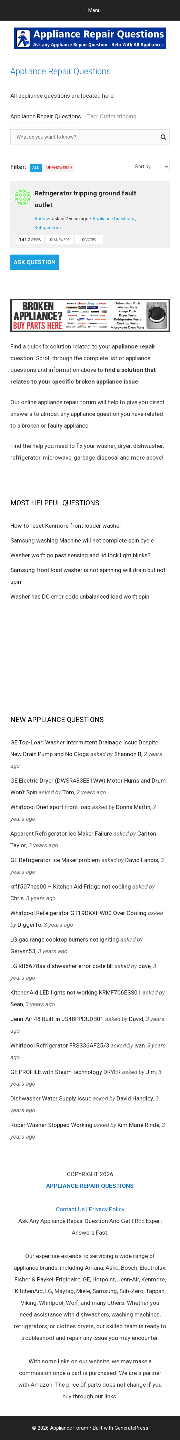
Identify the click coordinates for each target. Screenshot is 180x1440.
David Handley (135, 1098)
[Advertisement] (90, 657)
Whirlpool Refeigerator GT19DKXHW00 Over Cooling (78, 913)
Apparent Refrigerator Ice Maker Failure (61, 833)
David (136, 1018)
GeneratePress (131, 1428)
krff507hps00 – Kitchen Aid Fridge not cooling (70, 886)
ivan (139, 1045)
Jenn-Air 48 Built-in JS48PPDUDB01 (57, 1018)
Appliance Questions (113, 218)
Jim (151, 1071)
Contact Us (70, 1209)
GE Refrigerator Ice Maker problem (55, 860)
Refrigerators (47, 227)
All (35, 167)
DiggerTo (29, 924)
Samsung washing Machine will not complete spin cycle (82, 540)
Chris (17, 898)
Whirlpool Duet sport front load (50, 807)
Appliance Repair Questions (60, 71)
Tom (68, 792)
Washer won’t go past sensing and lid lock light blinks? (80, 555)
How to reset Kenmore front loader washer (65, 525)
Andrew (42, 218)
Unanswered (59, 167)
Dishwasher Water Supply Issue (50, 1098)
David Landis (141, 860)
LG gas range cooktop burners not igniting (64, 939)
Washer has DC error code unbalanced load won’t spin (79, 596)
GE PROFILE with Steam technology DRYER (65, 1071)
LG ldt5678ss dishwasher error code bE (61, 966)
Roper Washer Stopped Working (51, 1124)
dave (144, 966)
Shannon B (127, 754)
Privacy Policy (106, 1209)
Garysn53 (23, 951)
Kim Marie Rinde (138, 1124)
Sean (16, 1004)
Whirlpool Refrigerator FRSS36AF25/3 (59, 1045)
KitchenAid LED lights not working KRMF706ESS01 (75, 992)
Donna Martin (133, 807)
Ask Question (35, 262)
